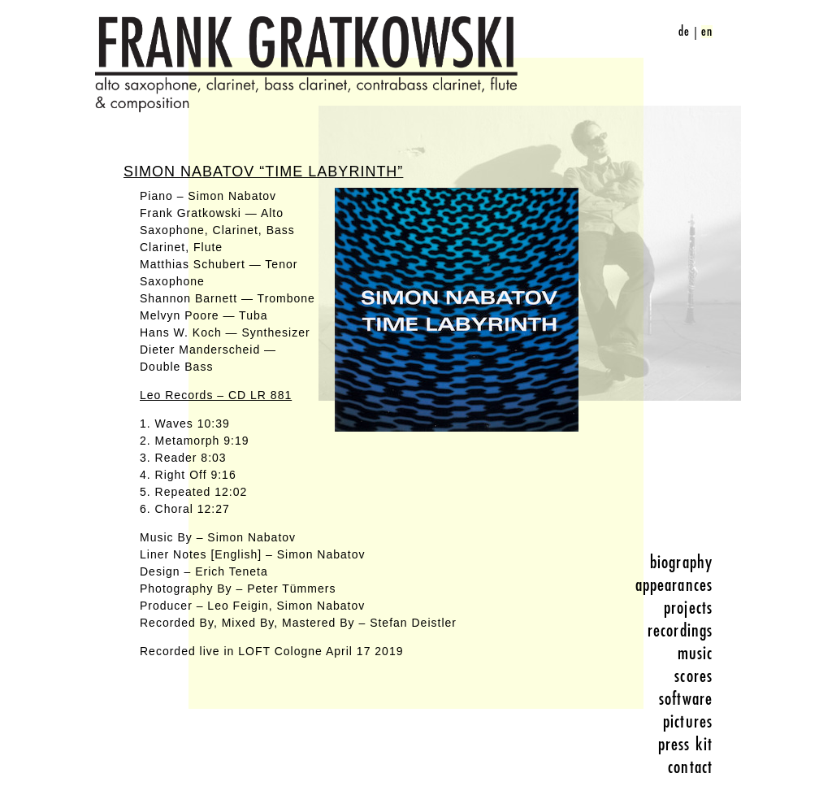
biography (681, 562)
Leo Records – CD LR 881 (216, 395)
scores (693, 676)
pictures (688, 722)
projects (688, 608)
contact (690, 767)
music (695, 653)
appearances (674, 585)
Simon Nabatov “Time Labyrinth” (263, 171)
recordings (680, 631)
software (686, 699)
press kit (685, 745)
